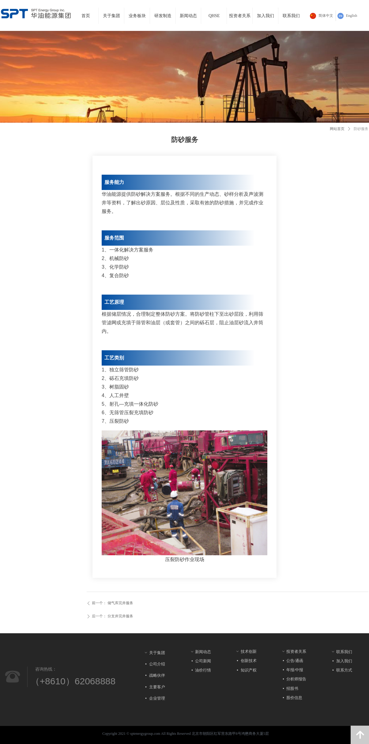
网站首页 (337, 129)
